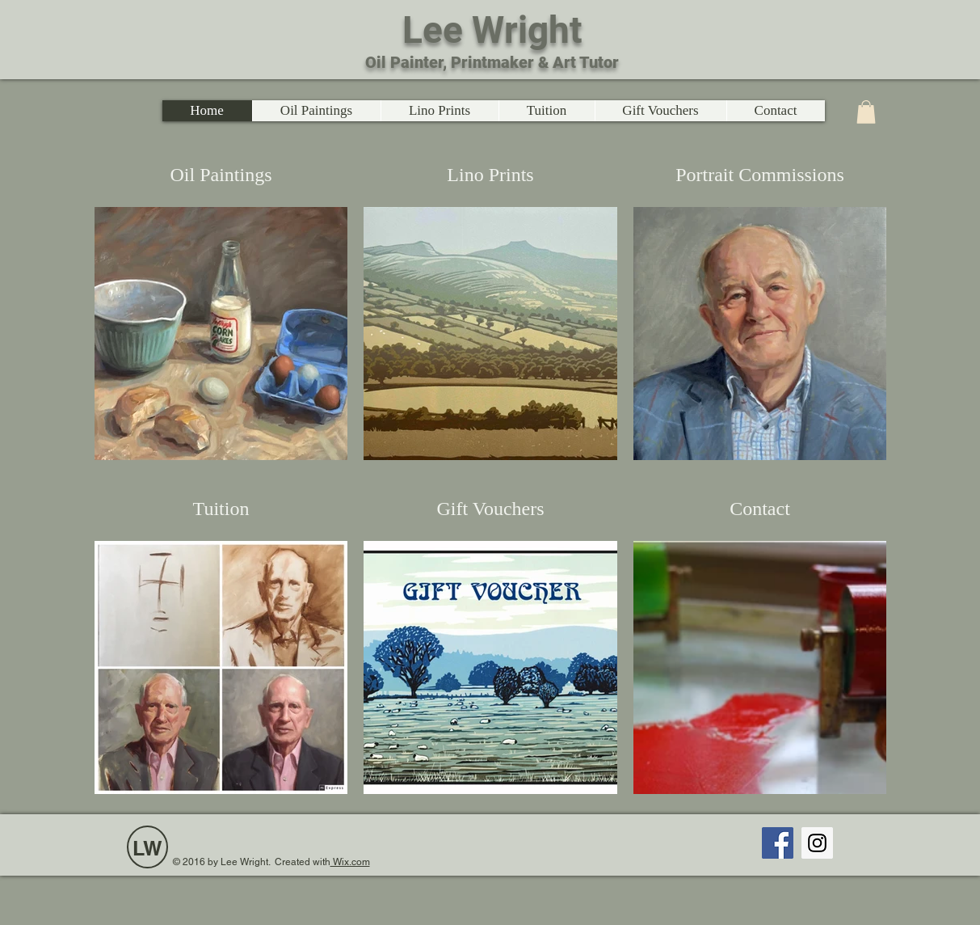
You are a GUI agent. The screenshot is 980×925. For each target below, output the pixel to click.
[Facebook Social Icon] (777, 843)
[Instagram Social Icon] (817, 843)
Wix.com (350, 862)
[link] (866, 112)
